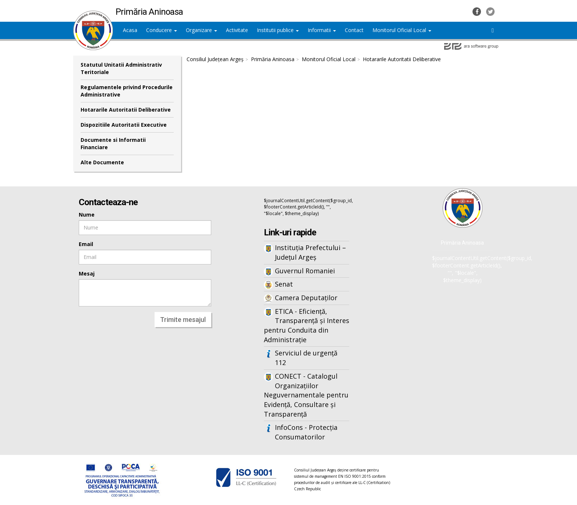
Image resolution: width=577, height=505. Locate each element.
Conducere (161, 30)
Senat (284, 284)
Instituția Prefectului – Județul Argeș (310, 252)
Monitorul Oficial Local (401, 30)
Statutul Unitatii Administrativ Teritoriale (121, 68)
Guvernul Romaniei (305, 270)
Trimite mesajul (183, 319)
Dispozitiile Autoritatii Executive (124, 124)
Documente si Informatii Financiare (113, 143)
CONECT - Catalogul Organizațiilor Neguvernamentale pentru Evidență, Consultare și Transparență (306, 395)
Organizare (201, 30)
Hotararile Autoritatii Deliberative (126, 109)
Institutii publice (278, 30)
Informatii (322, 30)
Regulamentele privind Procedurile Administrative (127, 91)
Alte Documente (102, 162)
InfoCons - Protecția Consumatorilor (306, 432)
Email (86, 244)
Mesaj (87, 273)
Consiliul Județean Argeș (215, 59)
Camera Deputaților (306, 297)
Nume (87, 214)
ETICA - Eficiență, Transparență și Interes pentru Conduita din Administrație (306, 325)
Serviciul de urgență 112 (306, 357)
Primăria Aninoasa (272, 59)
